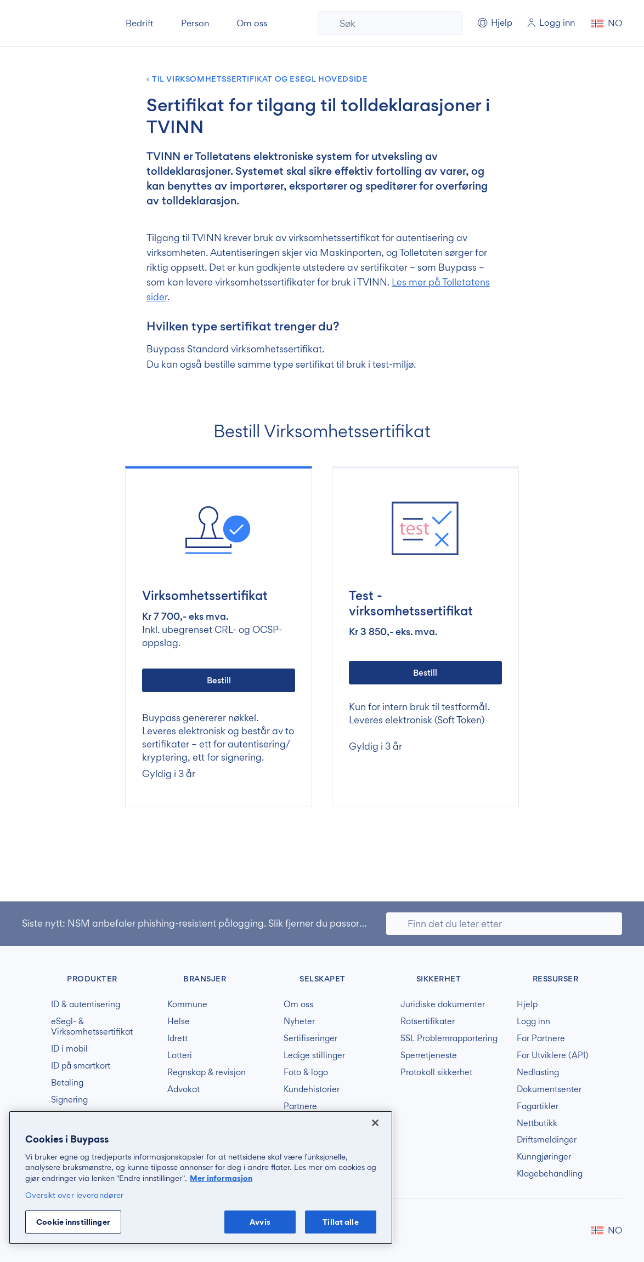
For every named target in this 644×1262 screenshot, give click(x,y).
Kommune (187, 1004)
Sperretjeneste (428, 1055)
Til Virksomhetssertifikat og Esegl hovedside (260, 79)
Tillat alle (340, 1221)
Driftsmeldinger (547, 1140)
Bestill (219, 680)
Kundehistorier (312, 1089)
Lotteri (179, 1055)
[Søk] (390, 23)
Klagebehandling (550, 1174)
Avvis (260, 1221)
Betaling (67, 1083)
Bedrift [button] (140, 23)
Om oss (298, 1004)
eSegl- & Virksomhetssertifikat (92, 1027)
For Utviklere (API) (553, 1055)
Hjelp (527, 1004)
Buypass (31, 977)
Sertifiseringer (310, 1038)
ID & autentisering (85, 1004)
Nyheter (299, 1021)
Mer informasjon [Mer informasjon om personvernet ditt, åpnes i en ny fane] (221, 1178)
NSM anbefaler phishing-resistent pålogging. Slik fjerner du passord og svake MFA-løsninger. (271, 923)
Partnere (300, 1106)
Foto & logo (306, 1072)
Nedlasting (538, 1072)
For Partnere (541, 1038)
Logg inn (533, 1021)
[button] (606, 23)
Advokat (183, 1089)
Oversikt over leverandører (74, 1195)
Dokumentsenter (549, 1089)
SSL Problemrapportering (449, 1038)
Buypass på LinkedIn (574, 1230)
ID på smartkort (80, 1066)
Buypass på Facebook (557, 1230)
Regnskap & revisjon (206, 1072)
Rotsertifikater (427, 1021)
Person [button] (195, 23)
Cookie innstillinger (73, 1221)
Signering (69, 1100)
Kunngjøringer (544, 1157)
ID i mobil (69, 1049)
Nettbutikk (537, 1123)
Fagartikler (537, 1106)
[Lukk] (375, 1123)
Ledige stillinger (314, 1055)
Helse (178, 1021)
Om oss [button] (251, 23)
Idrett (177, 1038)
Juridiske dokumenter (442, 1004)
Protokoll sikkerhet (436, 1072)
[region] (201, 1177)
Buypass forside (59, 23)
